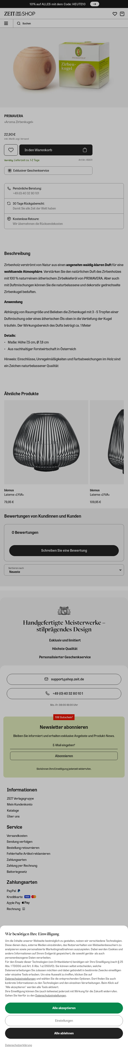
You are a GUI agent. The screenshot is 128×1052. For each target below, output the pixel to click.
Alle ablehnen (64, 1033)
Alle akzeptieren (64, 1008)
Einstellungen (64, 1020)
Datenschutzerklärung (18, 1045)
